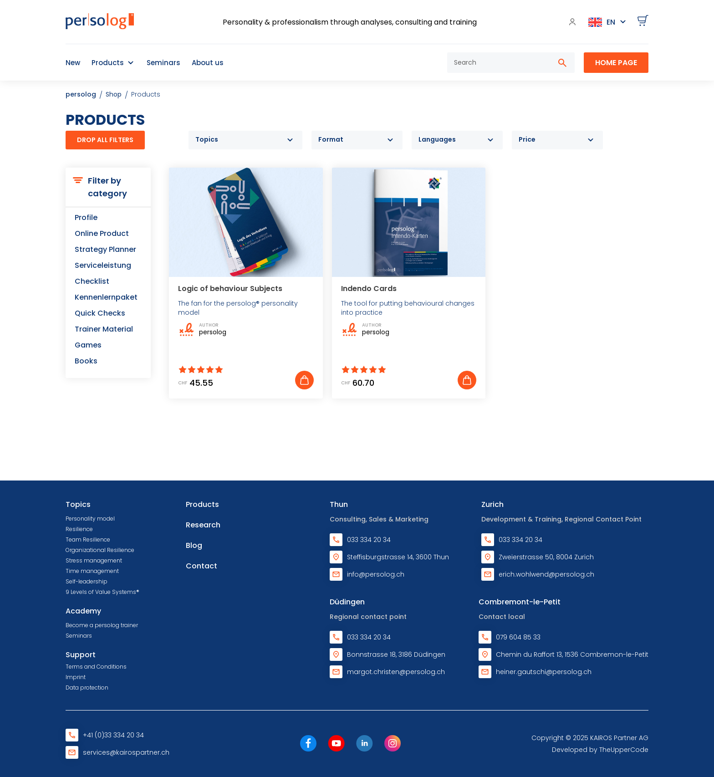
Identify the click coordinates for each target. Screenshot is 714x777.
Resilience (79, 529)
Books (86, 361)
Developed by (600, 749)
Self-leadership (86, 581)
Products (108, 62)
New (73, 62)
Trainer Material (104, 329)
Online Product (102, 233)
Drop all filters (105, 139)
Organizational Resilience (100, 550)
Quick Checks (100, 313)
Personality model (90, 518)
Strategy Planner (105, 249)
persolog (81, 94)
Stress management (94, 560)
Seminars (163, 62)
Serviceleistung (103, 265)
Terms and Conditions (96, 666)
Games (88, 345)
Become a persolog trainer (102, 625)
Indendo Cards (369, 288)
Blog (194, 545)
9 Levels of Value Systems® (102, 592)
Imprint (76, 677)
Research (203, 525)
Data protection (87, 687)
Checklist (92, 281)
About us (208, 62)
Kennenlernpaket (106, 297)
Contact (201, 566)
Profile (86, 217)
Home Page (616, 62)
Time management (92, 571)
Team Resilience (88, 539)
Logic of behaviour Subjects (230, 288)
